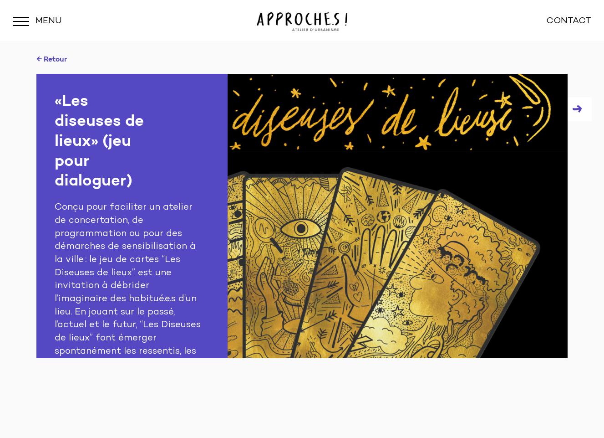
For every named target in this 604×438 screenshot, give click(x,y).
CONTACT (568, 21)
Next (580, 109)
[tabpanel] (302, 216)
